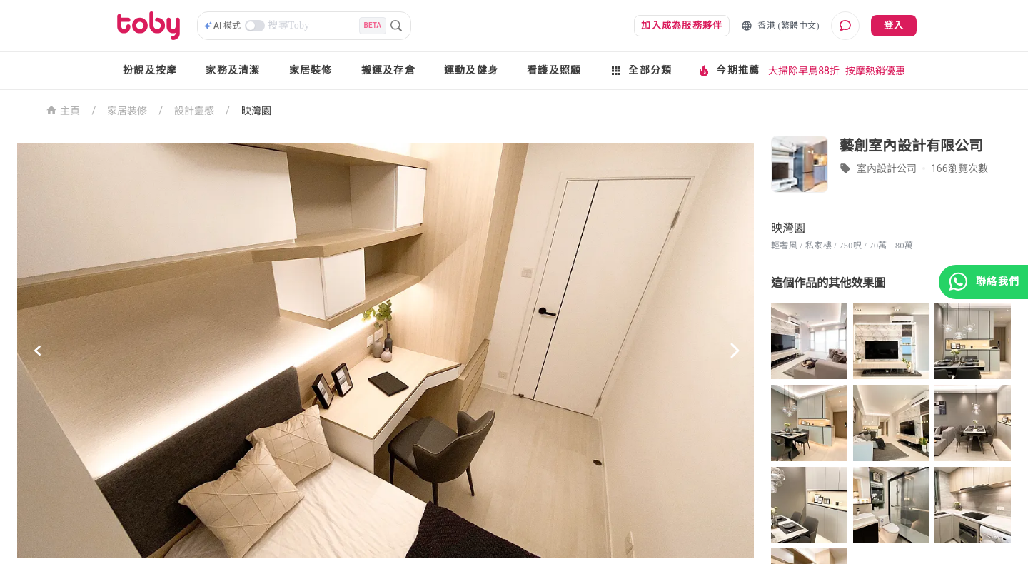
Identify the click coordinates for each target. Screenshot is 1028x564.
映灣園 (256, 110)
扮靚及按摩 (150, 70)
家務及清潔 (233, 70)
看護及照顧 (554, 70)
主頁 (63, 109)
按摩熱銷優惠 (875, 70)
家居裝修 (311, 70)
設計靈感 (194, 110)
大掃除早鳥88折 (804, 70)
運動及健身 (471, 70)
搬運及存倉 (388, 70)
